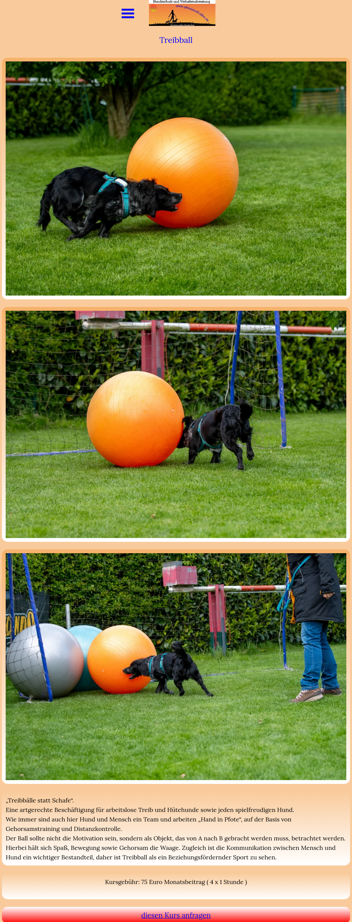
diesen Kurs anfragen (176, 915)
